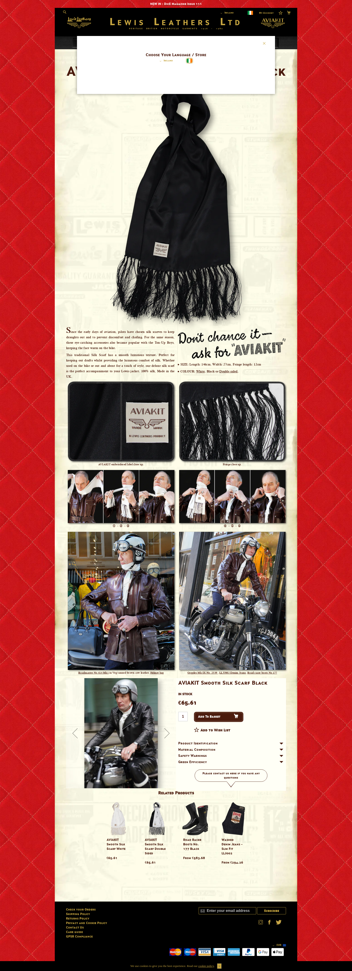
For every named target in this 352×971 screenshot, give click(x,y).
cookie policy (206, 966)
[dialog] (176, 485)
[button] (165, 61)
